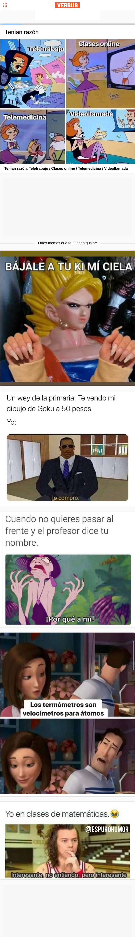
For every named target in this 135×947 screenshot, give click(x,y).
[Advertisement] (67, 15)
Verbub (67, 5)
